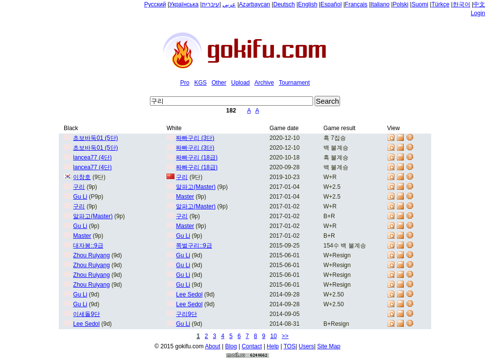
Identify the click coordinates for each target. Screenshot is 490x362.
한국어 (461, 4)
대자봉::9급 (88, 245)
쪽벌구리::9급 (194, 245)
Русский (155, 4)
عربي (229, 4)
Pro (185, 82)
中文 (479, 4)
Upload (240, 82)
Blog (231, 346)
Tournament (294, 82)
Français (356, 4)
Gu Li (80, 196)
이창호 (82, 177)
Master (185, 196)
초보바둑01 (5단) (95, 138)
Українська (183, 4)
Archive (264, 82)
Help (273, 346)
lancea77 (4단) (92, 157)
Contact (252, 346)
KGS (200, 82)
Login (478, 13)
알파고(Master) (196, 186)
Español (331, 4)
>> (285, 336)
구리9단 (186, 314)
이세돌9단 (86, 314)
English (307, 4)
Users (306, 346)
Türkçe (440, 4)
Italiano (380, 4)
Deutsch (284, 4)
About (212, 346)
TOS (289, 346)
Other (219, 82)
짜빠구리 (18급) (197, 157)
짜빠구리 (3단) (195, 138)
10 (273, 336)
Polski (400, 4)
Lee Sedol (189, 294)
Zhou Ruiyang (91, 255)
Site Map (328, 346)
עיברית (211, 4)
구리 (182, 177)
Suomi (420, 4)
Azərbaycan (254, 4)
